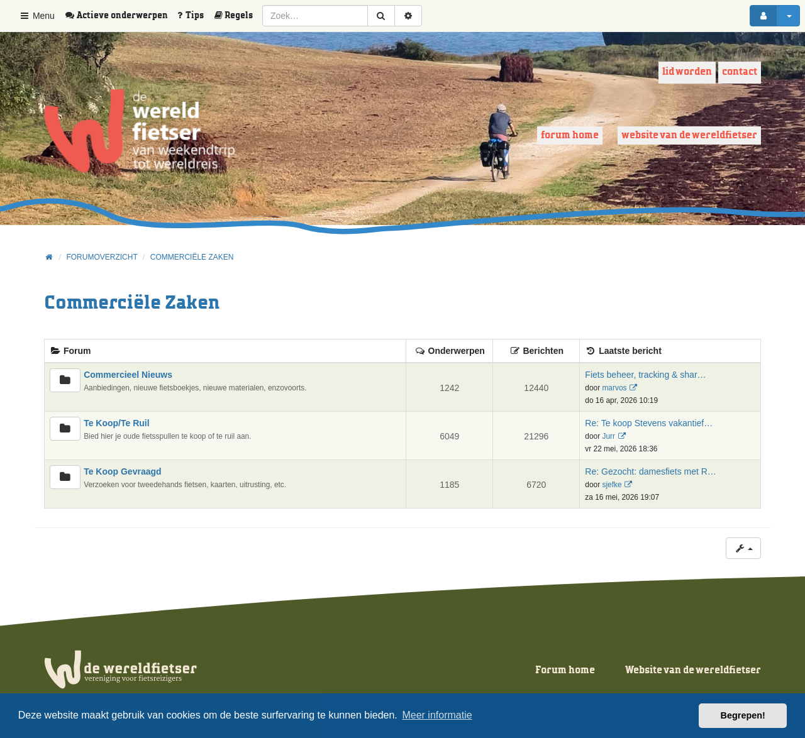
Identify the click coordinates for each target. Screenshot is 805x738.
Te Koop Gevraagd (122, 471)
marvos (614, 387)
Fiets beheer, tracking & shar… (645, 375)
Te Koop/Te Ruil (116, 423)
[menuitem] (120, 15)
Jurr (608, 436)
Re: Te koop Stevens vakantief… (649, 423)
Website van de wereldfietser (689, 135)
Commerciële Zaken (131, 303)
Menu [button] (37, 16)
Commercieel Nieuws (128, 375)
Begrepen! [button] (743, 715)
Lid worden (687, 72)
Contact (739, 72)
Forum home (570, 135)
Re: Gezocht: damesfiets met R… (650, 471)
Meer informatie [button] (437, 715)
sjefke (611, 484)
